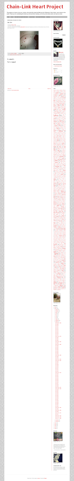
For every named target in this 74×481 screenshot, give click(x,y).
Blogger (45, 478)
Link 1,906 (56, 361)
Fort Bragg (57, 147)
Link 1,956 (56, 398)
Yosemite (54, 289)
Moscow (59, 201)
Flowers (60, 146)
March (56, 312)
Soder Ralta (58, 256)
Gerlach (64, 149)
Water (54, 283)
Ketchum (58, 174)
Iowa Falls (54, 168)
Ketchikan (54, 174)
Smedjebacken (63, 255)
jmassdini (61, 52)
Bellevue (54, 101)
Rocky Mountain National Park (57, 238)
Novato (63, 215)
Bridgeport (55, 107)
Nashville (63, 204)
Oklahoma (64, 217)
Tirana (57, 269)
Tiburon (54, 269)
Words (63, 287)
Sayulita (65, 249)
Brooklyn (64, 109)
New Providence (61, 210)
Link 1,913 (56, 371)
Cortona (62, 133)
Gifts (58, 150)
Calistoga (63, 115)
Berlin (65, 101)
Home (29, 88)
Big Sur (54, 103)
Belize (63, 100)
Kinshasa (54, 175)
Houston (56, 162)
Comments (56, 72)
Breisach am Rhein (63, 106)
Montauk (60, 200)
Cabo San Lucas (56, 113)
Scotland (60, 250)
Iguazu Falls (61, 165)
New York (61, 211)
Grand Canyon (58, 152)
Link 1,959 (56, 402)
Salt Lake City (60, 240)
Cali (63, 114)
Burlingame (58, 112)
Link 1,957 (56, 399)
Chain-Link (62, 122)
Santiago (64, 248)
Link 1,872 (56, 328)
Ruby (62, 239)
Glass (59, 151)
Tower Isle (54, 270)
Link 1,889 (56, 345)
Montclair (63, 200)
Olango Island (61, 218)
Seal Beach (59, 251)
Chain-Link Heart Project (35, 6)
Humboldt (58, 163)
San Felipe (60, 243)
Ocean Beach (62, 216)
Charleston (63, 123)
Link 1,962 (56, 406)
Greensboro (59, 154)
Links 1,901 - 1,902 (58, 359)
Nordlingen (63, 213)
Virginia (54, 281)
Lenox (63, 179)
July (56, 317)
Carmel (54, 120)
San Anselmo (62, 241)
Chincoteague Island (56, 126)
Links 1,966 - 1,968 (58, 410)
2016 (55, 425)
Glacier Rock (56, 151)
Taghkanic (63, 264)
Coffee (57, 128)
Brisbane (59, 108)
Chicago (55, 125)
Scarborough (56, 250)
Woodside (64, 286)
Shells (62, 252)
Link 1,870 (56, 325)
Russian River (56, 240)
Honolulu (58, 161)
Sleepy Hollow (58, 255)
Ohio (61, 217)
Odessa (59, 217)
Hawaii (63, 158)
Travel (62, 270)
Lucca (58, 187)
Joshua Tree (61, 171)
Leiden (60, 179)
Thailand (60, 267)
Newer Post (9, 88)
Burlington (62, 112)
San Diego (55, 243)
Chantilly (58, 123)
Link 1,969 (56, 411)
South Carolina (63, 257)
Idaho (63, 164)
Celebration (55, 121)
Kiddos (62, 174)
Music (63, 203)
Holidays (56, 160)
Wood (59, 286)
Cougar (59, 134)
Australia (64, 97)
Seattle (54, 252)
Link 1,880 (56, 337)
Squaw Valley (56, 259)
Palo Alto (60, 221)
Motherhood (55, 202)
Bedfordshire (59, 100)
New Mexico (63, 209)
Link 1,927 (56, 383)
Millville (60, 198)
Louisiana (60, 185)
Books (63, 104)
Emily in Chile (13, 24)
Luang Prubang (63, 186)
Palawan (64, 220)
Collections (58, 129)
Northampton (55, 215)
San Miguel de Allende (60, 245)
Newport (54, 213)
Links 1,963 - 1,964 (58, 407)
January (56, 309)
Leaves (54, 179)
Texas (55, 267)
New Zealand (63, 212)
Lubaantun (54, 187)
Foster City (61, 147)
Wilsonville (56, 285)
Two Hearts (58, 274)
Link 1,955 (56, 396)
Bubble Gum (60, 110)
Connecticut (61, 131)
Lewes (58, 180)
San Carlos (62, 242)
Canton (62, 118)
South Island (55, 258)
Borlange (54, 105)
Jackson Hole (55, 170)
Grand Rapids (63, 152)
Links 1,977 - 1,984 (58, 418)
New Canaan (60, 208)
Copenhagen (55, 132)
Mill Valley (55, 198)
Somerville (64, 256)
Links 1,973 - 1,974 (58, 415)
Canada (54, 118)
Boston (59, 105)
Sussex (58, 263)
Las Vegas (58, 178)
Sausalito (61, 249)
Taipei (58, 265)
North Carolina (55, 214)
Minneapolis (54, 199)
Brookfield (59, 109)
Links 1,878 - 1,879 (58, 336)
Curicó (64, 135)
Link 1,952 (56, 392)
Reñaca (57, 236)
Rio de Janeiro (56, 237)
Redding (64, 234)
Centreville (54, 122)
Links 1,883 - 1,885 (58, 341)
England (63, 143)
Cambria (59, 117)
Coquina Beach (60, 132)
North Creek (62, 214)
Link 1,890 (56, 347)
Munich (60, 203)
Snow (54, 256)
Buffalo (60, 111)
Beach (54, 100)
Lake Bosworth (59, 176)
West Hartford (60, 283)
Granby (54, 152)
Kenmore (59, 173)
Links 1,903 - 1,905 (58, 360)
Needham (63, 205)
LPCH (58, 186)
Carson (57, 120)
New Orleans (55, 210)
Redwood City (61, 235)
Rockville (64, 237)
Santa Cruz (58, 247)
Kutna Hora (60, 175)
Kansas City (58, 172)
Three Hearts (62, 268)
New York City (56, 212)
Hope (61, 161)
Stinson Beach (59, 261)
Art (59, 95)
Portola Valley (63, 228)
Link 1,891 (56, 348)
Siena (65, 253)
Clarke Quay (57, 127)
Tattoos (60, 266)
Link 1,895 (56, 353)
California (55, 115)
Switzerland (54, 264)
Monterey (54, 201)
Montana (57, 200)
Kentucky (63, 173)
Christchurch (61, 126)
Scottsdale (63, 250)
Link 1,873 (56, 329)
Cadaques (61, 113)
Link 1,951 (56, 391)
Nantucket (54, 204)
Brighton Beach (64, 107)
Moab (54, 200)
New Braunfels (55, 208)
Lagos (55, 176)
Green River (62, 153)
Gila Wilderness (64, 150)
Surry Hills (54, 263)
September (57, 320)
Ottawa (58, 220)
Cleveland (61, 127)
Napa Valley (59, 204)
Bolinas (58, 104)
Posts (55, 70)
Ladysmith (64, 175)
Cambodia (56, 117)
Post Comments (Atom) (15, 90)
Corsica (54, 133)
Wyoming (54, 288)
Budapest (64, 110)
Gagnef (54, 149)
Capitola (63, 119)
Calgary (60, 114)
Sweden (62, 263)
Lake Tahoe (56, 177)
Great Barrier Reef (56, 153)
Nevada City (58, 207)
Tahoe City (55, 265)
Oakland (57, 216)
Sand (61, 246)
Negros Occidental (56, 206)
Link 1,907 (56, 363)
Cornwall (64, 132)
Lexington (62, 180)
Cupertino (60, 135)
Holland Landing (62, 160)
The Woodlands (56, 268)
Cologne (63, 129)
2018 (55, 428)
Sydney (59, 264)
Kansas (55, 172)
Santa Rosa (59, 248)
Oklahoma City (56, 218)
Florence (64, 145)
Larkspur (54, 178)
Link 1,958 (56, 400)
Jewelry (64, 170)
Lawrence (63, 178)
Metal (54, 196)
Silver (59, 254)
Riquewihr (60, 237)
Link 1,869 (56, 324)
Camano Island (61, 116)
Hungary (62, 163)
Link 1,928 (56, 384)
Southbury (59, 258)
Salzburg (58, 241)
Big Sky (64, 102)
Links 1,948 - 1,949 (58, 388)
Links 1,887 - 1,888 (58, 344)
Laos (64, 177)
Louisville (63, 185)
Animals (57, 92)
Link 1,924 (56, 379)
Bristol (62, 108)
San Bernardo (58, 242)
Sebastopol (58, 252)
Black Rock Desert (62, 103)
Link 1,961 (56, 404)
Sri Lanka (60, 259)
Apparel (61, 93)
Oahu (54, 216)
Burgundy (54, 112)
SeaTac (64, 251)
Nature (58, 205)
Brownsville (56, 110)
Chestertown (58, 124)
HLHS (65, 159)
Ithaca (63, 169)
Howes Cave (62, 162)
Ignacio (57, 165)
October (56, 321)
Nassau (54, 205)
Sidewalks (56, 253)
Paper (54, 223)
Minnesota (59, 199)
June (56, 316)
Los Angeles (58, 184)
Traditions (58, 270)
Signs (55, 254)
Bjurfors (57, 103)
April (56, 313)
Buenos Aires (15, 54)
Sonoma (55, 257)
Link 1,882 (56, 340)
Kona (57, 175)
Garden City (59, 149)
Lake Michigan (64, 176)
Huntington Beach (58, 164)
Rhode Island (64, 236)
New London (58, 209)
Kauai (55, 173)
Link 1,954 (56, 395)
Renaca (54, 236)
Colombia (54, 130)
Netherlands (62, 206)
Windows (61, 285)
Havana (59, 158)
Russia (65, 239)
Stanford (63, 260)
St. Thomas (59, 260)
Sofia (61, 256)
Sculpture (54, 251)
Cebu (64, 120)
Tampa (65, 265)
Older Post (49, 88)
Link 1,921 (56, 375)
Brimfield (55, 108)
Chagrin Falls (58, 122)
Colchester (62, 128)
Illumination (57, 166)
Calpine (54, 116)
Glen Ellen (63, 151)
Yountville (58, 289)
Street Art (57, 262)
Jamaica (60, 170)
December (57, 421)
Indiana (57, 167)
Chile (60, 125)
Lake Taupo (60, 177)
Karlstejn (62, 172)
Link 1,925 (56, 380)
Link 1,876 (56, 333)
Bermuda (55, 102)
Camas (65, 116)
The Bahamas (64, 267)
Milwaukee (63, 198)
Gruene (63, 154)
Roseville (59, 239)
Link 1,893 (56, 351)
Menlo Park (64, 194)
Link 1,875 (56, 332)
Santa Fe (63, 247)
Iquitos (58, 168)
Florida (54, 146)
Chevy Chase (64, 124)
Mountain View (55, 203)
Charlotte (54, 124)
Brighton (59, 107)
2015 (55, 424)
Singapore (62, 254)
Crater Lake (63, 134)
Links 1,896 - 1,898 (58, 355)
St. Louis (55, 260)
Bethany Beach (60, 102)
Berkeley (61, 101)
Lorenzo (54, 183)
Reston (60, 236)
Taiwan (61, 265)
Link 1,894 (56, 352)
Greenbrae (54, 154)
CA (65, 112)
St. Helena (64, 259)
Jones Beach (56, 171)
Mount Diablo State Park (61, 202)
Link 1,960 (56, 403)
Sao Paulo (57, 249)
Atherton (62, 96)
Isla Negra (61, 168)
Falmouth (57, 145)
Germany (54, 150)
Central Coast (61, 121)
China (64, 125)
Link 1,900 (56, 357)
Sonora (59, 257)
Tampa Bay (56, 266)
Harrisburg (60, 157)
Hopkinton (64, 161)
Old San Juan (58, 219)
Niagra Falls (58, 213)
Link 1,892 (56, 349)
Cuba (57, 135)
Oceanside (54, 217)
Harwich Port (55, 158)
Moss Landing (63, 201)
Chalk (54, 123)
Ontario (63, 219)
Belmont (58, 101)
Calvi (57, 116)
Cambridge (63, 117)
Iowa (64, 167)
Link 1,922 (56, 376)
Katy (65, 172)
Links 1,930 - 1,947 (58, 387)
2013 (55, 308)
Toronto (64, 269)
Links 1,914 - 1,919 (58, 372)
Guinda (54, 155)
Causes (18, 54)
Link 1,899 (56, 356)
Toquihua (60, 269)
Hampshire (57, 156)
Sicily (65, 252)
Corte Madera (58, 133)
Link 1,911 (56, 368)
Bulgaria (64, 111)
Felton (60, 145)
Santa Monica (55, 248)
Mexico (59, 196)
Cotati (56, 134)
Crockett (54, 135)
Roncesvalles (55, 239)
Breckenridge (58, 106)
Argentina (11, 54)
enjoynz (39, 478)
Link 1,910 (56, 367)
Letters (54, 180)
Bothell (63, 105)
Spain (65, 258)
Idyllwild (54, 165)
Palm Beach (56, 221)
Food (20, 54)
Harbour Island (55, 157)
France (59, 148)
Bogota (54, 104)
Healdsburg (54, 159)
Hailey (61, 155)
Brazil (54, 106)
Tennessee (64, 266)
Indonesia (61, 167)
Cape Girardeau (58, 119)
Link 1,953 (56, 394)
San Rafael (57, 246)
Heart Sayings (60, 159)
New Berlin (63, 207)
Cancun (59, 118)
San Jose (61, 244)
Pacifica (61, 220)
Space (62, 258)
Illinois (65, 165)
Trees (63, 271)
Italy (60, 169)
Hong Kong (54, 161)
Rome (64, 238)
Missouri (63, 199)
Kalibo (65, 171)
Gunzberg (57, 155)
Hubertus (54, 163)
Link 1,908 (56, 364)
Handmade (61, 156)
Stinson (54, 261)
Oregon (54, 220)
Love (54, 186)
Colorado (59, 130)
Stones (64, 261)
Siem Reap (61, 253)
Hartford (64, 157)
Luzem (61, 187)
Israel (57, 169)
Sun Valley (63, 262)
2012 (55, 307)
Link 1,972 (56, 414)
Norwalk (59, 215)
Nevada (54, 207)
